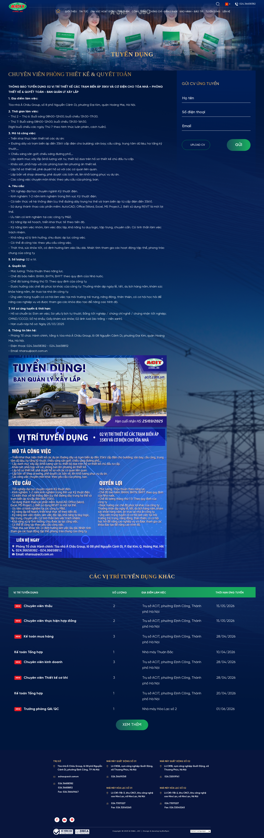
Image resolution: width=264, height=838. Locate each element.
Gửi (238, 145)
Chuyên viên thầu (33, 606)
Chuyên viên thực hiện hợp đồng (45, 621)
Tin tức (83, 11)
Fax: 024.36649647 (68, 792)
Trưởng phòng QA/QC (36, 709)
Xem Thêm (132, 725)
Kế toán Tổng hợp (28, 652)
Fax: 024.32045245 (121, 808)
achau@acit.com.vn (68, 777)
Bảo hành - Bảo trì (191, 11)
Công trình (139, 11)
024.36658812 (65, 788)
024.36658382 (245, 4)
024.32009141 (171, 777)
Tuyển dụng (213, 11)
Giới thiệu (71, 11)
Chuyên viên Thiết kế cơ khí (41, 678)
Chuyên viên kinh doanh (38, 662)
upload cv (196, 144)
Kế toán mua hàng (34, 637)
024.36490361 (118, 777)
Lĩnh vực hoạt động (103, 11)
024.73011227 (118, 804)
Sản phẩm (124, 11)
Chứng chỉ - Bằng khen (163, 11)
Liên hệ (226, 11)
